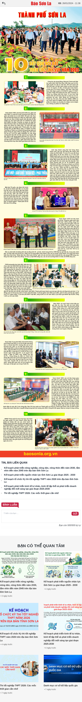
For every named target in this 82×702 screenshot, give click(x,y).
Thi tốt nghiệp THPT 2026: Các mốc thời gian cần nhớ (31, 493)
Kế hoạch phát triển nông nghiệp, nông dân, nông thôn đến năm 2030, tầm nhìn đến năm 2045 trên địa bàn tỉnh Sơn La (42, 469)
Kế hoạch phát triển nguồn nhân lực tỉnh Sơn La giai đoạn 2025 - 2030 (39, 475)
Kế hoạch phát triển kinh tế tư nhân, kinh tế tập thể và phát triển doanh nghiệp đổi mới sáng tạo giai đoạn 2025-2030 (40, 487)
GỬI (75, 513)
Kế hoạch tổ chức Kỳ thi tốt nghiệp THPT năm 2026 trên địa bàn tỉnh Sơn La (41, 480)
